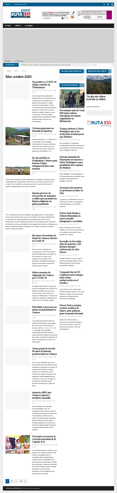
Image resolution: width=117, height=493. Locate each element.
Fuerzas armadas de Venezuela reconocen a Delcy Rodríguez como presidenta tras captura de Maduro (71, 162)
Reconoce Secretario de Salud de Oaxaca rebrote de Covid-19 (44, 238)
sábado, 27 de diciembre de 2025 (71, 316)
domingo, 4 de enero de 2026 (70, 140)
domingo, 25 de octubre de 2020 (44, 445)
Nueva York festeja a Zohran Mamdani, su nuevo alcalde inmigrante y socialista (71, 217)
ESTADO (8, 25)
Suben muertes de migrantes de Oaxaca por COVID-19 (43, 275)
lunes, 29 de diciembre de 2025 (71, 286)
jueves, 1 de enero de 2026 (69, 196)
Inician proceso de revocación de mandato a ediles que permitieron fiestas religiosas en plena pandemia (44, 198)
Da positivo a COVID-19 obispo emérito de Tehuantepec (44, 84)
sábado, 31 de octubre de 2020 (43, 90)
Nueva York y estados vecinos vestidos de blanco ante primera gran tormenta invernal (71, 309)
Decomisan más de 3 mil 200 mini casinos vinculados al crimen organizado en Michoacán (72, 116)
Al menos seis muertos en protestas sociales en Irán (71, 190)
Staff (33, 92)
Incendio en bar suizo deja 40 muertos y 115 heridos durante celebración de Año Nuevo (70, 246)
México (18, 25)
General (7, 4)
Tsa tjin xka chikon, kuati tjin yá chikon (96, 97)
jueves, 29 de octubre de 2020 (43, 171)
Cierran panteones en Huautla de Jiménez (43, 129)
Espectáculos (19, 61)
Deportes (8, 61)
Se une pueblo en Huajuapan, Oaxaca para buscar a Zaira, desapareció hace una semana (44, 163)
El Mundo (29, 25)
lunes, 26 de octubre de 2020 (43, 401)
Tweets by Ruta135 (92, 106)
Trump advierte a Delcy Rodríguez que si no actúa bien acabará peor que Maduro (72, 132)
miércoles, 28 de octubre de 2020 (44, 280)
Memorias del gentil (20, 4)
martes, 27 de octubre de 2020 (43, 315)
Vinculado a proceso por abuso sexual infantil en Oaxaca (44, 310)
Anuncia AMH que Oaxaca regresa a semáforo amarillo (41, 395)
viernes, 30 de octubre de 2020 (44, 134)
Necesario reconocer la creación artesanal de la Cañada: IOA (44, 439)
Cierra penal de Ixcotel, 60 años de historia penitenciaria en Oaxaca (44, 351)
